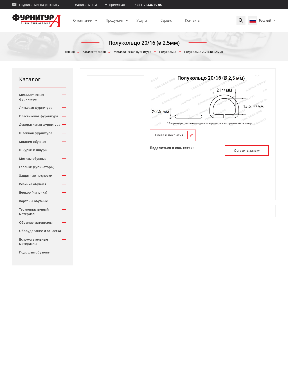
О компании (82, 20)
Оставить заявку (247, 150)
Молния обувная (32, 141)
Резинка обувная (32, 184)
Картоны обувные (33, 201)
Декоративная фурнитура (39, 124)
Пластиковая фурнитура (38, 116)
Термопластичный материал (34, 211)
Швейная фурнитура (35, 133)
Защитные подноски (35, 175)
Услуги (142, 20)
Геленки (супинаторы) (36, 167)
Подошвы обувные (34, 252)
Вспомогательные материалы (33, 241)
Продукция (114, 20)
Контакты (192, 20)
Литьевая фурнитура (35, 107)
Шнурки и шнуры (33, 150)
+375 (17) (147, 4)
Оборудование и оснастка (40, 231)
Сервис (166, 20)
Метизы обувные (32, 158)
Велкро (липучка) (33, 192)
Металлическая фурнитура (31, 97)
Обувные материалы (35, 222)
